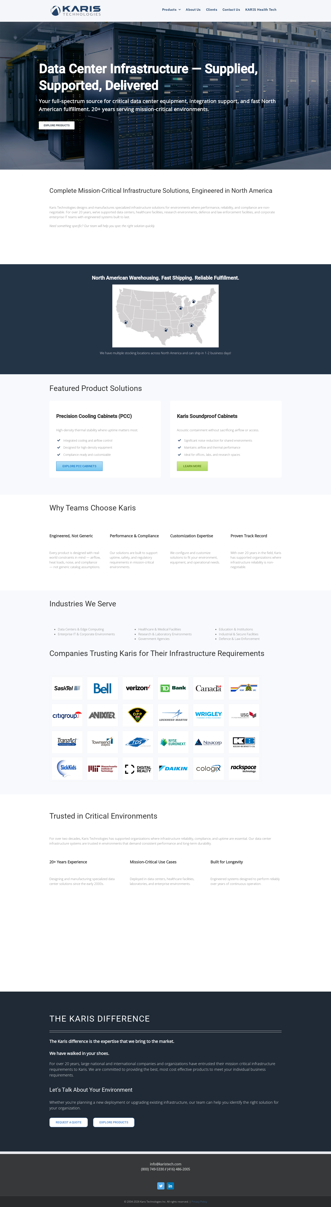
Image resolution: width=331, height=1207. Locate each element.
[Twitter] (160, 1185)
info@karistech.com (165, 1164)
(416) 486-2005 (178, 1169)
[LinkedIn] (170, 1185)
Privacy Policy (199, 1201)
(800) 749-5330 (152, 1169)
